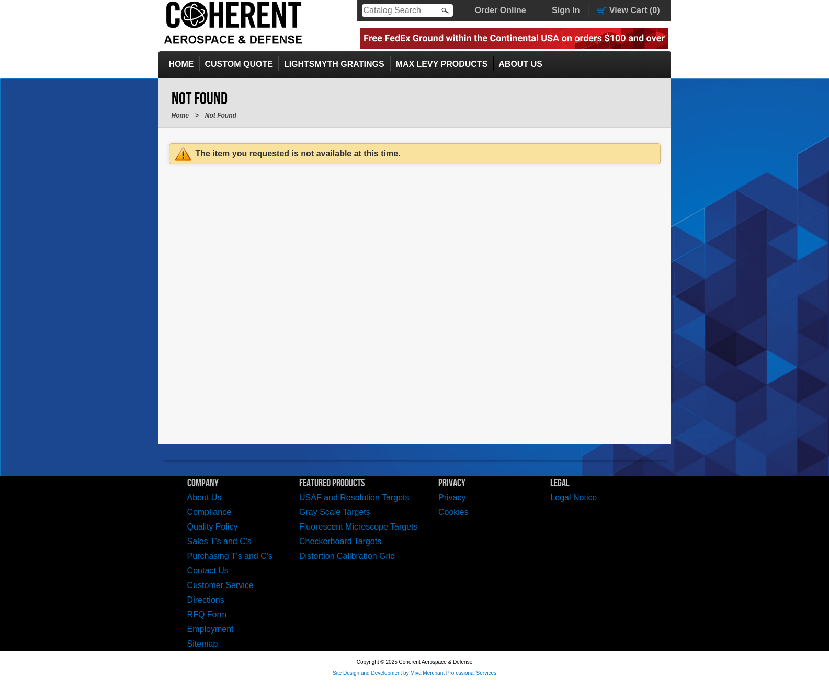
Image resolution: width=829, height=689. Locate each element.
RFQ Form (207, 614)
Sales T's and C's (219, 541)
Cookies (453, 512)
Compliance (209, 512)
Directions (205, 599)
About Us (520, 64)
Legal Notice (573, 497)
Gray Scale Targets (334, 512)
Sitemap (202, 643)
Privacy (451, 497)
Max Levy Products (442, 64)
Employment (210, 629)
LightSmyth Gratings (334, 64)
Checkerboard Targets (340, 541)
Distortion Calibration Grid (347, 556)
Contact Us (208, 570)
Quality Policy (212, 526)
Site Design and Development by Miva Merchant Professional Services (414, 673)
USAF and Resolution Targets (354, 497)
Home (181, 64)
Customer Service (220, 585)
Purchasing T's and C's (229, 556)
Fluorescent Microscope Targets (358, 526)
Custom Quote (239, 64)
